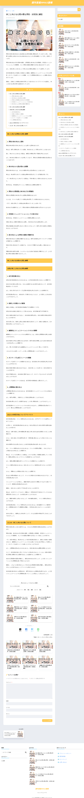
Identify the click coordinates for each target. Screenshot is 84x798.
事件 (25, 589)
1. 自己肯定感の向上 (15, 112)
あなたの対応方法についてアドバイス (19, 122)
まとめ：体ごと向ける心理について (18, 125)
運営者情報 (62, 755)
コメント (9, 681)
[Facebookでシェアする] (26, 630)
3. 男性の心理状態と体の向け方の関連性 (20, 100)
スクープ (36, 589)
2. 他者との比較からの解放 (17, 114)
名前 (7, 699)
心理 (51, 635)
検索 (48, 586)
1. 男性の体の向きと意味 (17, 96)
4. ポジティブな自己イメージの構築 (19, 117)
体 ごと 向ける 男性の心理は (45, 637)
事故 (28, 589)
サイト (8, 712)
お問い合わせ (63, 761)
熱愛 (32, 589)
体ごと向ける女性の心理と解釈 (17, 107)
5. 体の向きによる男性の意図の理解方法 (20, 103)
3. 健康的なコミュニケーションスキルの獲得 (21, 115)
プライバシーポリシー (65, 752)
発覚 (40, 589)
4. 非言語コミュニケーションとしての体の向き (22, 101)
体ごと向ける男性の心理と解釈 (17, 93)
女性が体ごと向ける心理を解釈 (17, 109)
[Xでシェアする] (20, 630)
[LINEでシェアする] (38, 630)
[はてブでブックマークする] (32, 630)
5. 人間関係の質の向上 (16, 119)
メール (8, 706)
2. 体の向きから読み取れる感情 (18, 98)
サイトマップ (63, 758)
